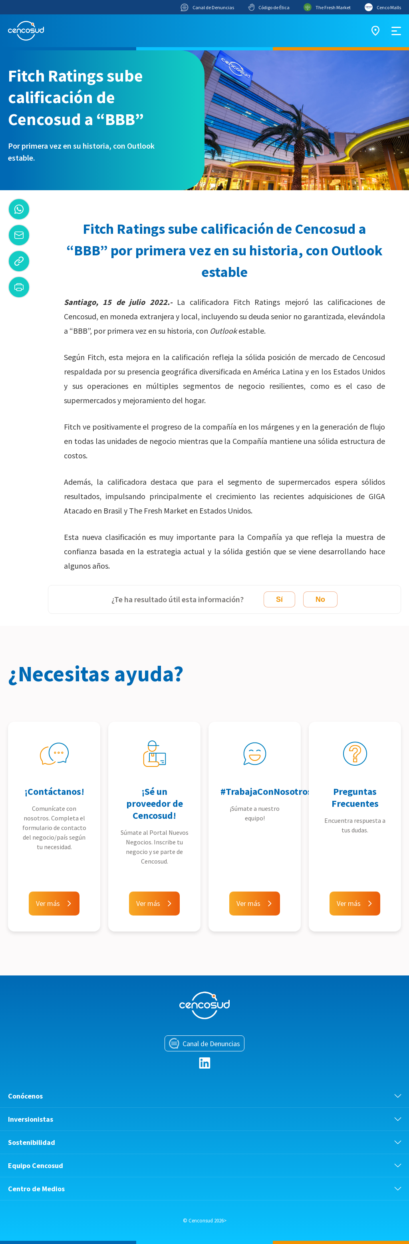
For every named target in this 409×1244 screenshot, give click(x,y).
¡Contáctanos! (54, 791)
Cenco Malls (383, 7)
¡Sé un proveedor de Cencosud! (154, 803)
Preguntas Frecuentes (355, 797)
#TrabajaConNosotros (266, 791)
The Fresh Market (327, 7)
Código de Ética (269, 7)
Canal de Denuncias (207, 7)
